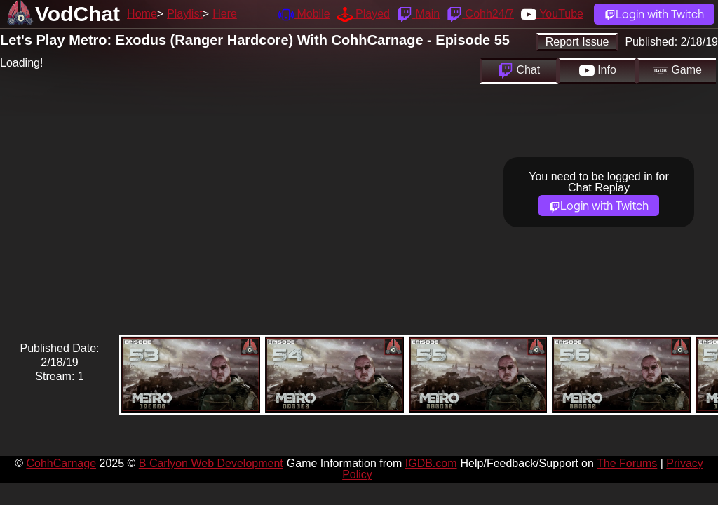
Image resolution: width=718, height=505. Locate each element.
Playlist (185, 14)
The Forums (627, 463)
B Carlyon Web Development (211, 463)
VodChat (77, 13)
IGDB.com (431, 463)
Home (142, 14)
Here (224, 14)
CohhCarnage (61, 463)
